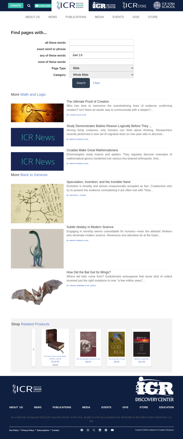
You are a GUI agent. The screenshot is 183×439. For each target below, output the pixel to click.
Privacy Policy (27, 430)
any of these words (53, 55)
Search (81, 82)
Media (99, 17)
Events (118, 17)
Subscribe (43, 6)
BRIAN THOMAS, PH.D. (79, 139)
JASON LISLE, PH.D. (78, 115)
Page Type (59, 68)
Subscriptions (43, 430)
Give (136, 17)
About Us (32, 17)
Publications (76, 17)
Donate (16, 5)
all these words (55, 42)
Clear (96, 82)
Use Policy (14, 430)
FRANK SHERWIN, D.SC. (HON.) (83, 285)
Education (166, 407)
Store (153, 17)
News (52, 17)
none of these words (52, 61)
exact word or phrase (51, 49)
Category (59, 74)
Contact (55, 430)
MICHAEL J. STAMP (78, 195)
